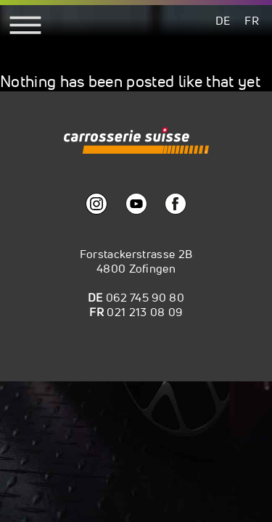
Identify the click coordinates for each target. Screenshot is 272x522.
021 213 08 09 (144, 311)
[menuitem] (223, 19)
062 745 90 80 (145, 297)
